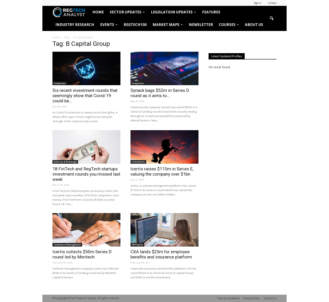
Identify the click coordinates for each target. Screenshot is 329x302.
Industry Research (74, 24)
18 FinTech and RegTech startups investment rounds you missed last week (86, 174)
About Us (254, 24)
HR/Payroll (137, 244)
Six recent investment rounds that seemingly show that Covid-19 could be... (85, 95)
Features (211, 12)
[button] (271, 18)
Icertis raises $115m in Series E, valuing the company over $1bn (162, 171)
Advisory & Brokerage (65, 161)
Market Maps (168, 24)
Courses (229, 24)
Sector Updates (127, 12)
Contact (272, 2)
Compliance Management (67, 244)
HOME (98, 12)
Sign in (257, 2)
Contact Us (270, 298)
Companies (60, 83)
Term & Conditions (228, 298)
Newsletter (201, 24)
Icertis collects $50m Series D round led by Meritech (82, 254)
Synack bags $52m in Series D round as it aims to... (160, 93)
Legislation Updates (173, 12)
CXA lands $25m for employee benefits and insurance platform (161, 254)
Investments (138, 161)
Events (109, 24)
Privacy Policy (252, 298)
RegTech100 (135, 24)
